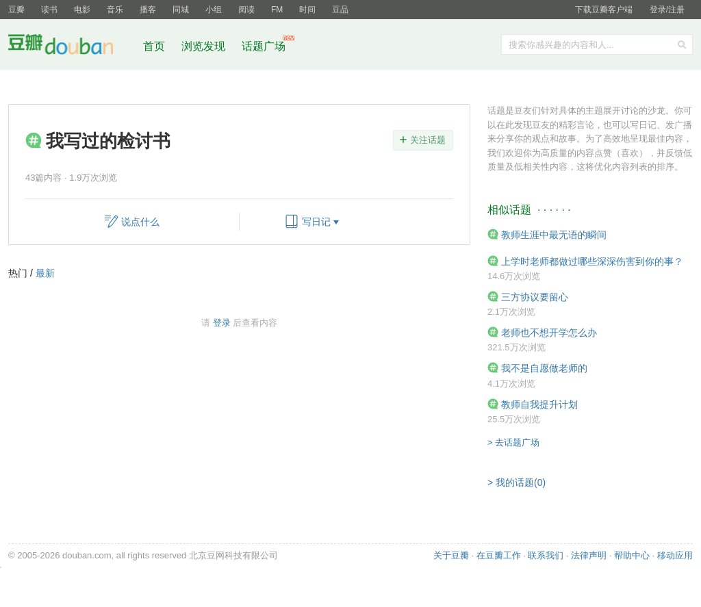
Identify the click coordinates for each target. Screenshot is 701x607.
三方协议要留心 (534, 297)
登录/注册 (667, 9)
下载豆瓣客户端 (604, 9)
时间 (307, 9)
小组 (213, 9)
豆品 (340, 9)
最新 (45, 273)
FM (277, 9)
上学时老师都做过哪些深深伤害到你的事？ (592, 261)
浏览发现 (204, 46)
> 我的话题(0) (516, 482)
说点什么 (140, 221)
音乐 (115, 9)
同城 (181, 9)
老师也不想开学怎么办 (549, 332)
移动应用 (675, 555)
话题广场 (263, 46)
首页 (154, 46)
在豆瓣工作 (498, 555)
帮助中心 (632, 555)
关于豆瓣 (451, 555)
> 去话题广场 (513, 442)
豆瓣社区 (71, 46)
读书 (49, 9)
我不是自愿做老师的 (544, 368)
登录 (222, 323)
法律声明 (589, 555)
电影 (82, 9)
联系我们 (545, 555)
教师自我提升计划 (539, 404)
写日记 (316, 221)
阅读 (246, 9)
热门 (17, 273)
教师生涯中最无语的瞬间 (554, 234)
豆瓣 (16, 9)
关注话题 (428, 140)
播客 (148, 9)
